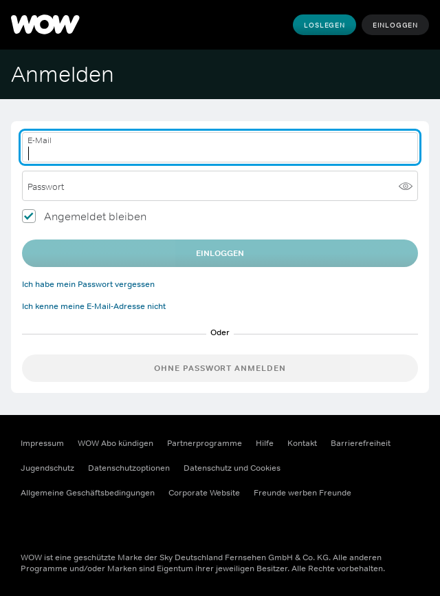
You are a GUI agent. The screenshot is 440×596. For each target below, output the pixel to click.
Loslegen (324, 25)
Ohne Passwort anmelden (220, 368)
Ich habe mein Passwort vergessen (88, 284)
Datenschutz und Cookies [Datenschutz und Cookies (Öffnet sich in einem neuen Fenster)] (232, 467)
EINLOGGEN (220, 253)
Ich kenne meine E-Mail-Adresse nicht (94, 306)
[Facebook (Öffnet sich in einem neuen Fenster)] (32, 523)
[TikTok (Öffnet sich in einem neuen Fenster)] (139, 523)
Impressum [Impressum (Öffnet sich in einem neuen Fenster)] (42, 443)
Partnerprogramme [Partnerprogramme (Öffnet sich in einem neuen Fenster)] (204, 443)
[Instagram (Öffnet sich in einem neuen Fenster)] (67, 523)
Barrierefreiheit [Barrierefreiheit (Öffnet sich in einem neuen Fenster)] (360, 443)
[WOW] (45, 25)
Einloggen (395, 25)
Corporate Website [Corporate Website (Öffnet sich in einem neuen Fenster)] (204, 492)
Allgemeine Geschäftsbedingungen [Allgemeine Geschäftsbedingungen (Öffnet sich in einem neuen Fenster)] (88, 492)
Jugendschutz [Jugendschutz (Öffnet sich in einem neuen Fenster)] (47, 467)
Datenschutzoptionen (129, 467)
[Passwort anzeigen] (405, 186)
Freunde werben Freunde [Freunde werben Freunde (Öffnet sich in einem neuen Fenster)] (302, 492)
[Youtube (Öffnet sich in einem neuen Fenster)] (103, 523)
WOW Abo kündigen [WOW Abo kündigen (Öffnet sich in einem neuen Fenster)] (115, 443)
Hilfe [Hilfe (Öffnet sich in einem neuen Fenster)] (265, 443)
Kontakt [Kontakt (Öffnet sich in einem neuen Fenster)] (302, 443)
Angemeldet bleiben (95, 216)
